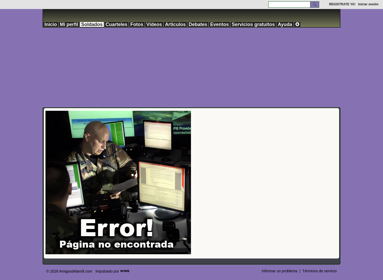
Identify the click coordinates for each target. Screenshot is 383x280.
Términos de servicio (319, 271)
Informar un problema (279, 271)
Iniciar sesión (368, 4)
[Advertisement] (191, 67)
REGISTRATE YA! (342, 4)
